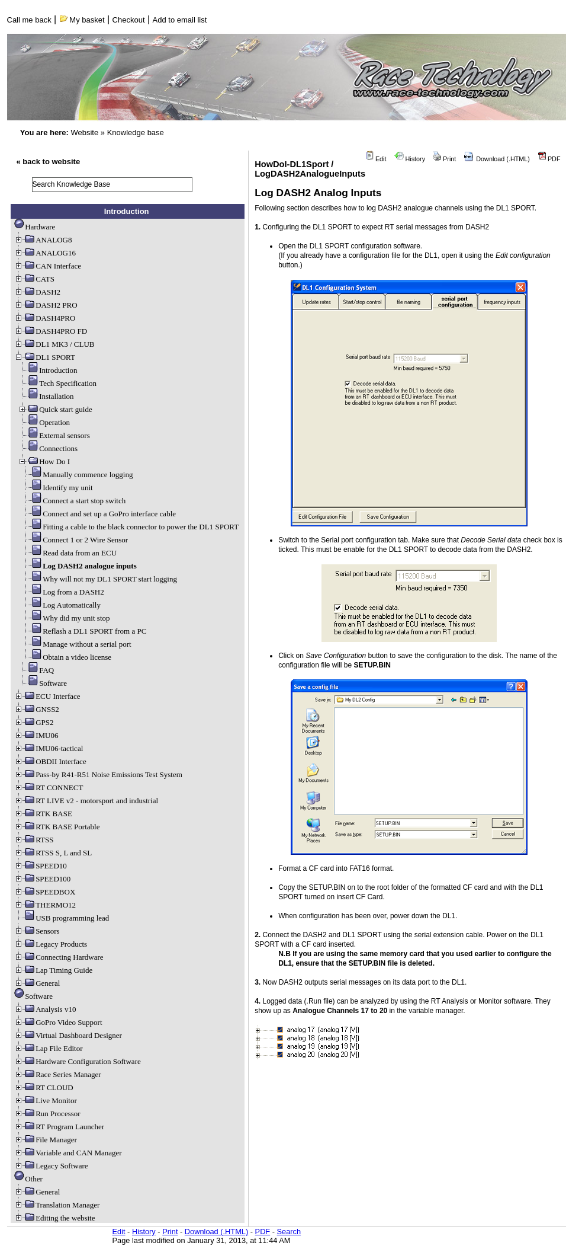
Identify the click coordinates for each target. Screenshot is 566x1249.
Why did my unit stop (65, 618)
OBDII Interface (50, 761)
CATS (34, 278)
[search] (112, 184)
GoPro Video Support (58, 1022)
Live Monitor (45, 1100)
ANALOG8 (43, 239)
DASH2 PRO (45, 305)
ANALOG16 (45, 252)
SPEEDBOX (44, 891)
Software (42, 683)
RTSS (33, 839)
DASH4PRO (44, 318)
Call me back (29, 19)
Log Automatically (61, 604)
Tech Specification (57, 383)
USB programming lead (61, 917)
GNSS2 (36, 709)
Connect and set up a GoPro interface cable (98, 513)
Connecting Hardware (58, 957)
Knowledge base (135, 132)
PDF (549, 158)
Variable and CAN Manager (67, 1152)
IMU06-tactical (48, 748)
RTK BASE (43, 813)
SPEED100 (42, 878)
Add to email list (180, 19)
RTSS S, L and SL (53, 852)
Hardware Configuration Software (77, 1061)
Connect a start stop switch (73, 500)
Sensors (36, 931)
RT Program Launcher (59, 1126)
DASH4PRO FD (50, 331)
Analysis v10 (45, 1009)
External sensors (54, 435)
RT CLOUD (43, 1087)
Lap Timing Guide (53, 970)
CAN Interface (47, 265)
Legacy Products (50, 944)
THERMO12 (45, 904)
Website (84, 132)
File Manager (45, 1139)
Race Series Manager (57, 1074)
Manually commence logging (77, 474)
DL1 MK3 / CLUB (54, 344)
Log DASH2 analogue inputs (79, 565)
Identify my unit (57, 487)
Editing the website (54, 1217)
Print (444, 158)
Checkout (128, 19)
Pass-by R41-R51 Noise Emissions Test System (98, 774)
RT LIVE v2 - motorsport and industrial (86, 800)
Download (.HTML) (497, 158)
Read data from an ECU (69, 552)
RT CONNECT (48, 787)
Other (28, 1178)
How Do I (44, 461)
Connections (48, 448)
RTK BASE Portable (56, 826)
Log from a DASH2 (62, 591)
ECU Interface (47, 696)
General (37, 983)
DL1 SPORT (44, 357)
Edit (376, 158)
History (410, 158)
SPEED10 (40, 865)
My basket (82, 19)
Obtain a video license (66, 657)
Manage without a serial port (76, 644)
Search (289, 1231)
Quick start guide (55, 409)
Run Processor (47, 1113)
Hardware (34, 226)
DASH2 (37, 292)
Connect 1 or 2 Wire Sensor (74, 539)
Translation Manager (56, 1204)
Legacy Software (51, 1165)
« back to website (49, 161)
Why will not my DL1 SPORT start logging (99, 578)
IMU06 (36, 735)
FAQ (36, 670)
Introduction (47, 370)
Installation (46, 396)
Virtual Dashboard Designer (68, 1035)
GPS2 (33, 722)
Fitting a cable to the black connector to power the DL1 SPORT (130, 526)
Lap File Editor (48, 1048)
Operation (44, 422)
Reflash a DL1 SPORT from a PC (83, 631)
